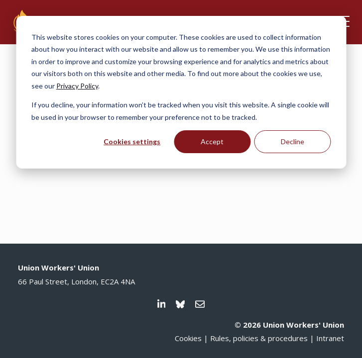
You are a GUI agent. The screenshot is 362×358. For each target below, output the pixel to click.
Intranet (330, 338)
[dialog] (181, 92)
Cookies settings (132, 141)
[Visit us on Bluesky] (180, 304)
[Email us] (200, 304)
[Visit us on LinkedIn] (161, 304)
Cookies (188, 338)
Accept (212, 141)
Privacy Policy (77, 86)
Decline (292, 141)
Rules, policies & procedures (259, 338)
